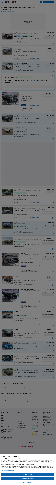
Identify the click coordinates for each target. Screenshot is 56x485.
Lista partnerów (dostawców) (8, 470)
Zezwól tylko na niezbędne (28, 478)
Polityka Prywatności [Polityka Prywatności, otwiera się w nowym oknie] (43, 463)
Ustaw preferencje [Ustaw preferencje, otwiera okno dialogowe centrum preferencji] (27, 482)
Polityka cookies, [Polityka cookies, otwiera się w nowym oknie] (34, 463)
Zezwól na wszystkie (27, 474)
